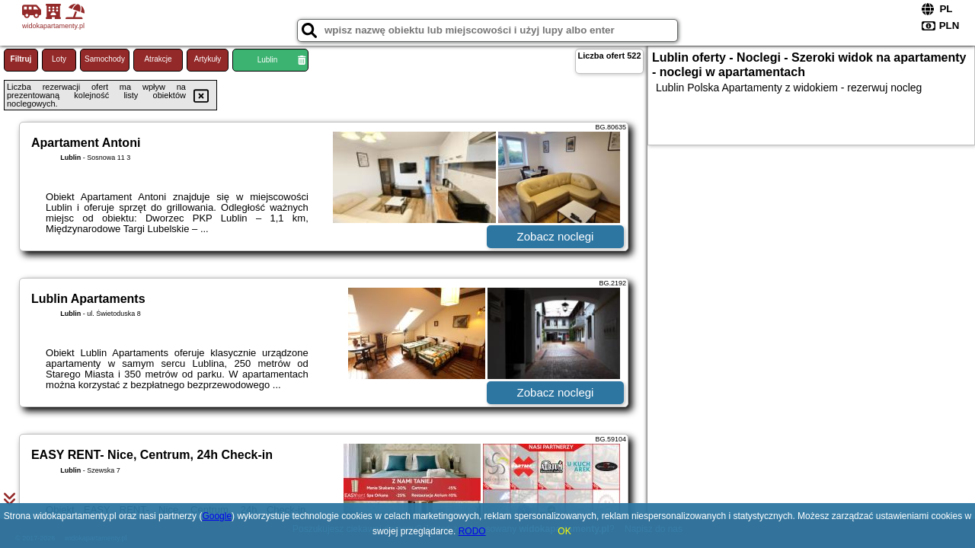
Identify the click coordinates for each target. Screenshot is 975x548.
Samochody (105, 59)
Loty (59, 59)
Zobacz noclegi (555, 236)
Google (217, 516)
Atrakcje (157, 59)
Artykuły (208, 59)
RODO (472, 531)
